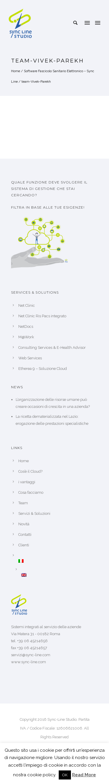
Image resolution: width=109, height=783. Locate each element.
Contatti (24, 534)
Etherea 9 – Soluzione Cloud (42, 368)
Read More (84, 774)
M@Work (26, 337)
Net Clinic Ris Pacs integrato (42, 316)
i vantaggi (26, 482)
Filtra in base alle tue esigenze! (48, 207)
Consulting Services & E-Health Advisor (52, 347)
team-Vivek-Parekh (36, 82)
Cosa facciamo (30, 492)
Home (15, 71)
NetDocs (25, 326)
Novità (23, 524)
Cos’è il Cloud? (30, 471)
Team (23, 503)
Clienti (23, 545)
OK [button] (64, 775)
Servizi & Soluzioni (34, 513)
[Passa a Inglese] (59, 575)
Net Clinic (26, 305)
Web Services (30, 358)
